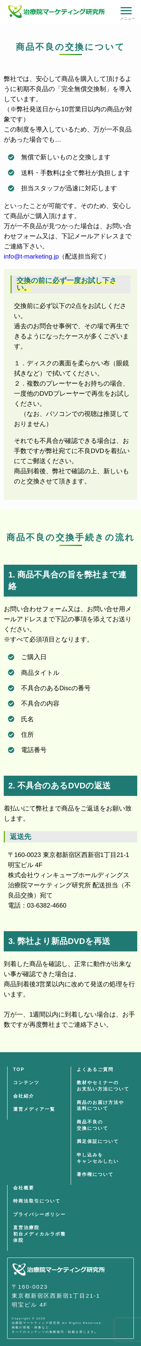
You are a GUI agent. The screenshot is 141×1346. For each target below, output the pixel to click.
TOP (18, 1069)
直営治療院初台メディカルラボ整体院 (39, 1234)
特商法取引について (37, 1201)
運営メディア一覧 (34, 1109)
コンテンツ (26, 1082)
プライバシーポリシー (39, 1214)
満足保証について (98, 1141)
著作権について (95, 1174)
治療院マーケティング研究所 (36, 1323)
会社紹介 (23, 1096)
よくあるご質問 (95, 1069)
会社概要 (23, 1187)
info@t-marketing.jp (31, 256)
